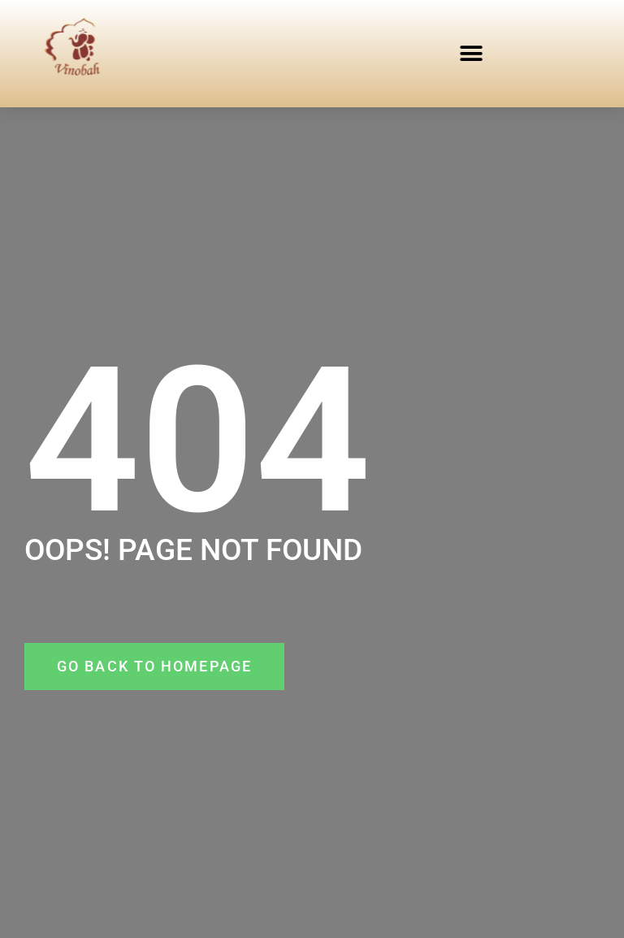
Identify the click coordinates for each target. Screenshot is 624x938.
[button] (471, 53)
